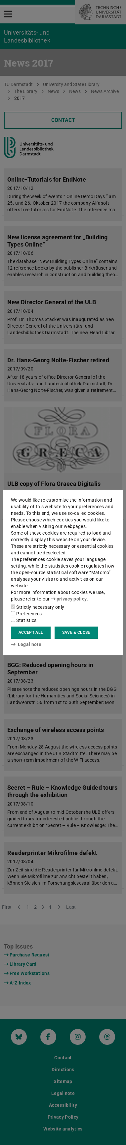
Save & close (76, 632)
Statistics (23, 620)
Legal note (26, 644)
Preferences (26, 613)
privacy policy (69, 599)
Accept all (31, 632)
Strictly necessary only (37, 607)
